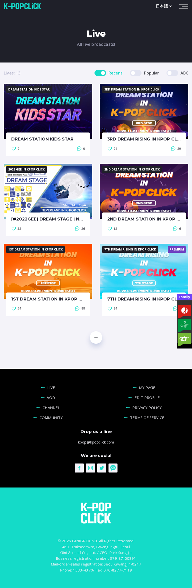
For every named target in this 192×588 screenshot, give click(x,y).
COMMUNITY (51, 417)
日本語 (164, 5)
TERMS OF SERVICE (147, 417)
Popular (151, 72)
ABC (184, 72)
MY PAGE (147, 387)
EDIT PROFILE (147, 397)
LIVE (51, 387)
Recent (115, 72)
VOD (51, 397)
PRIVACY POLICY (147, 407)
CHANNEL (51, 407)
